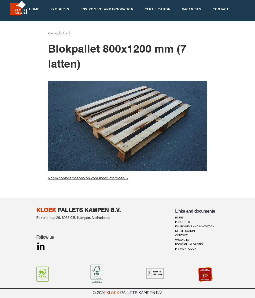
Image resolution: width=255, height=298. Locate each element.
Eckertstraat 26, (48, 218)
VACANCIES (182, 239)
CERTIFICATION (185, 231)
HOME (179, 217)
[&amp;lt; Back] (59, 33)
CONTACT (181, 235)
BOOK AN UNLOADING (189, 244)
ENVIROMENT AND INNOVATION (194, 226)
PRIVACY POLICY (185, 248)
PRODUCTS (182, 222)
